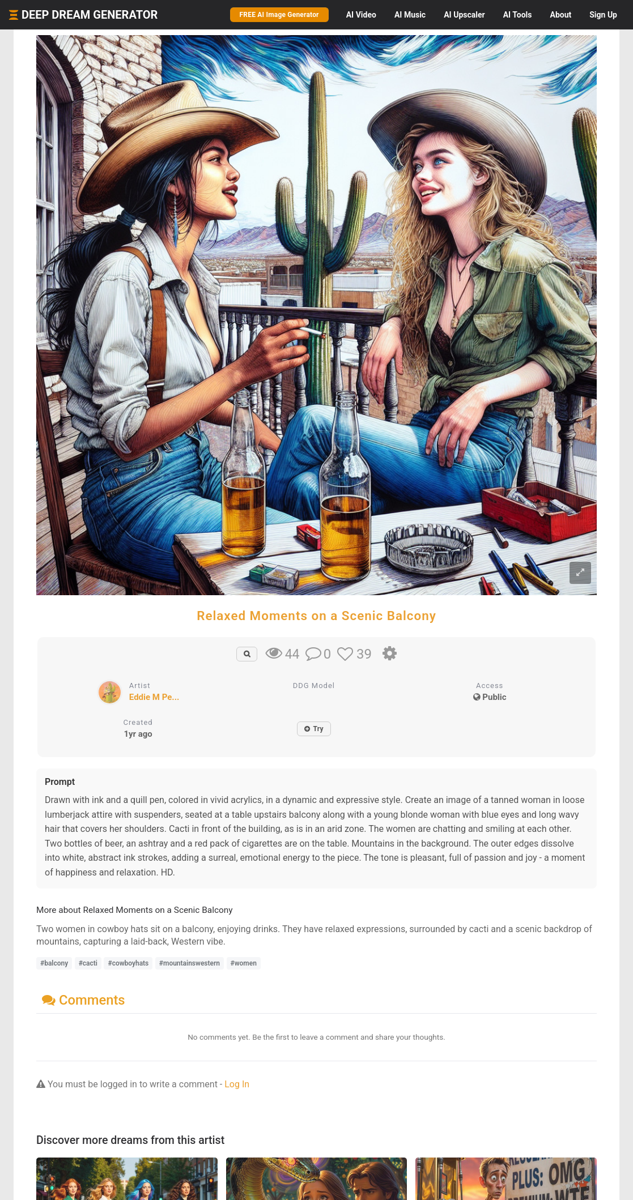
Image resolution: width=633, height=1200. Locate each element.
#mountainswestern (189, 963)
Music (410, 14)
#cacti (88, 963)
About (560, 14)
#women (244, 963)
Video (361, 14)
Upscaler (464, 14)
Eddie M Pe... (154, 697)
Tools (517, 14)
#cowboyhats (128, 963)
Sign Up (603, 14)
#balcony (54, 963)
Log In (236, 1084)
